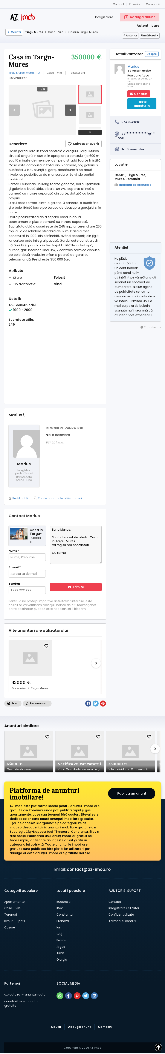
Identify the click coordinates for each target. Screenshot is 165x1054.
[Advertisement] (55, 370)
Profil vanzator (132, 149)
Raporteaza (151, 327)
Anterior (130, 35)
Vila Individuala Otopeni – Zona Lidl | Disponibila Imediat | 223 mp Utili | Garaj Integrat (131, 769)
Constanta (65, 914)
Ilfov (60, 908)
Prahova (63, 921)
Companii (153, 4)
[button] (70, 110)
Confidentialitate (121, 914)
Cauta (14, 32)
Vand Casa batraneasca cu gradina (81, 769)
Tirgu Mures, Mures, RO (24, 73)
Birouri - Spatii (14, 921)
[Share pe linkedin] (94, 995)
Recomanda (37, 703)
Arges (61, 947)
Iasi (59, 927)
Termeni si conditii (122, 921)
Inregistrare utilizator (123, 908)
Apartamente (14, 902)
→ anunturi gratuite (21, 1003)
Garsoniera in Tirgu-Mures (29, 688)
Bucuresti (63, 902)
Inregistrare (104, 17)
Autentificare (148, 25)
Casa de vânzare (19, 769)
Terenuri (10, 914)
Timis (60, 953)
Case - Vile (12, 908)
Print (12, 703)
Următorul (149, 35)
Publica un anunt (131, 793)
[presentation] (77, 574)
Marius (133, 66)
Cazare (9, 927)
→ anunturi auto (25, 994)
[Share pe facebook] (68, 995)
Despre (152, 54)
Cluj (59, 934)
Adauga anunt (79, 1027)
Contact (118, 4)
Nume (14, 551)
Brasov (61, 940)
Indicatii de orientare (133, 185)
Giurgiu (62, 959)
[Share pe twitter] (85, 995)
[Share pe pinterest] (77, 995)
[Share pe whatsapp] (60, 995)
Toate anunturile (142, 104)
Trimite (76, 587)
